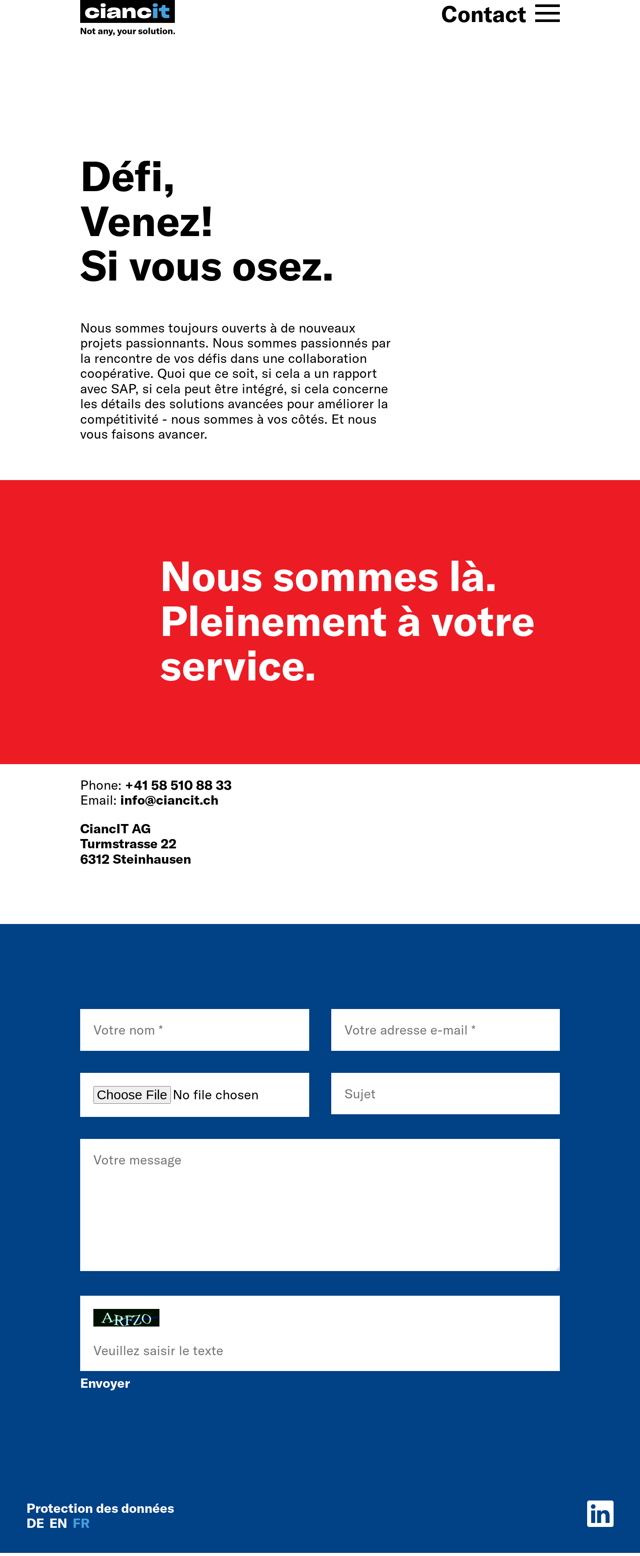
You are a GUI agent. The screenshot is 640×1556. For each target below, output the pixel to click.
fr (81, 1523)
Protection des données (100, 1508)
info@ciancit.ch (169, 799)
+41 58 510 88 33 (178, 784)
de (36, 1523)
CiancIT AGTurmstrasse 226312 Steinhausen (135, 843)
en (59, 1523)
